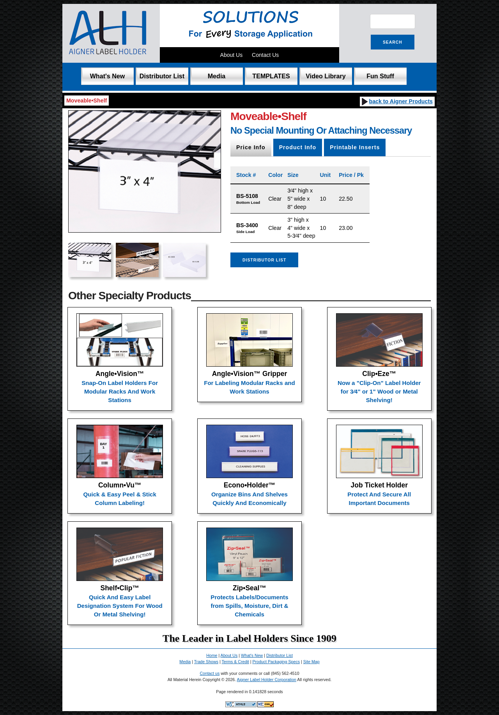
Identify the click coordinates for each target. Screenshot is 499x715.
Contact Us (265, 55)
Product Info (298, 147)
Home (211, 655)
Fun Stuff (380, 75)
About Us (231, 55)
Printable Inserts (355, 147)
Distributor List (162, 75)
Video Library (326, 75)
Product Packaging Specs (276, 661)
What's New (107, 75)
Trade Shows (206, 661)
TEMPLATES (271, 75)
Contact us (209, 673)
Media (217, 75)
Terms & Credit (235, 661)
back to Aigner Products (397, 101)
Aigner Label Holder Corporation (266, 679)
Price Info (250, 147)
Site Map (311, 661)
